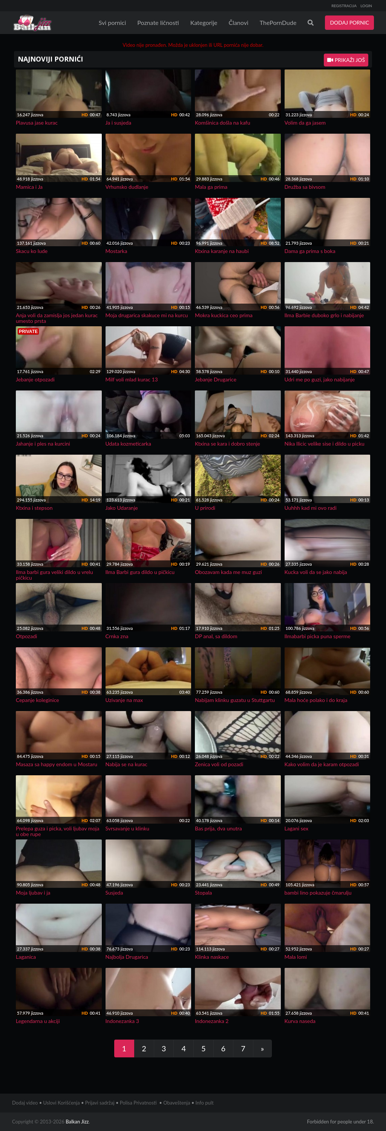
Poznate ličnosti (158, 22)
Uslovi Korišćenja (61, 1103)
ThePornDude (278, 22)
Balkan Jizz (77, 1122)
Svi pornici (112, 22)
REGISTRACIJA (344, 5)
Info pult (205, 1103)
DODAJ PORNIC (349, 22)
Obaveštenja (176, 1103)
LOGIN (366, 5)
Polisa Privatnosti (138, 1103)
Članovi (238, 22)
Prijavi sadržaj (100, 1103)
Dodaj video (25, 1103)
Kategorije (204, 22)
